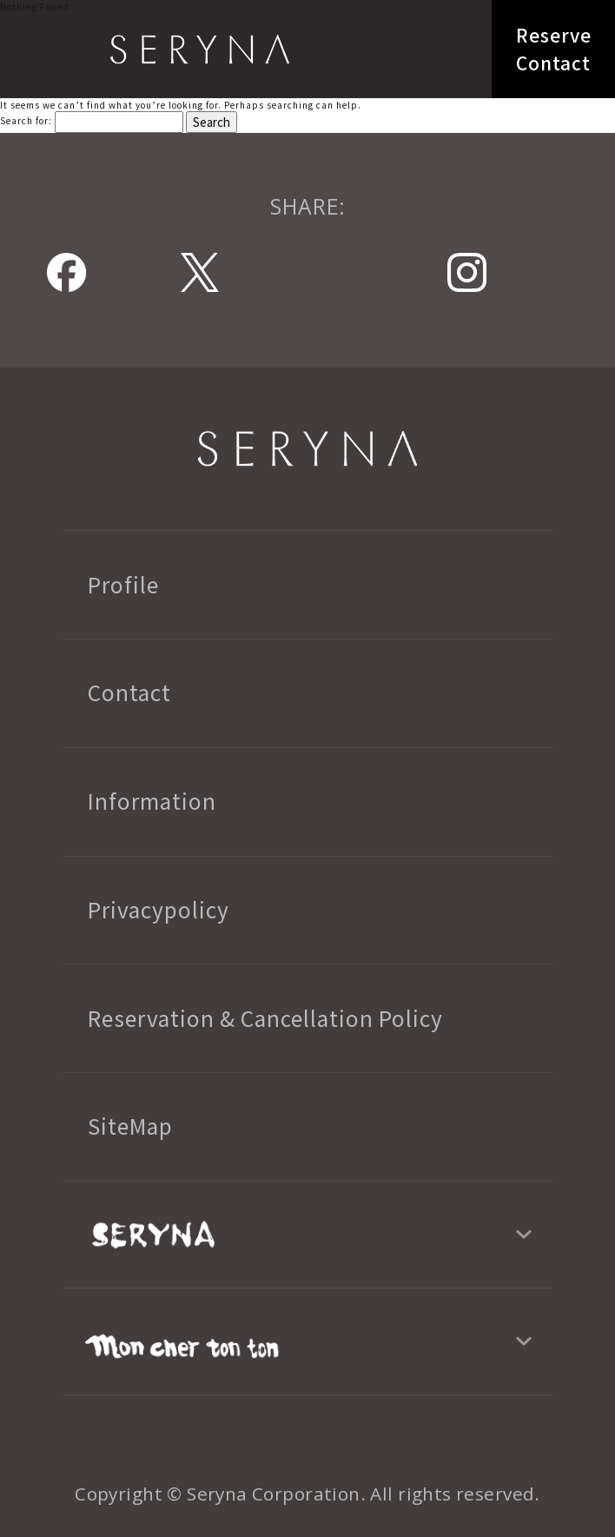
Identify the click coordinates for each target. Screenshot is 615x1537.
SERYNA (307, 448)
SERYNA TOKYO (199, 49)
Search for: (26, 120)
